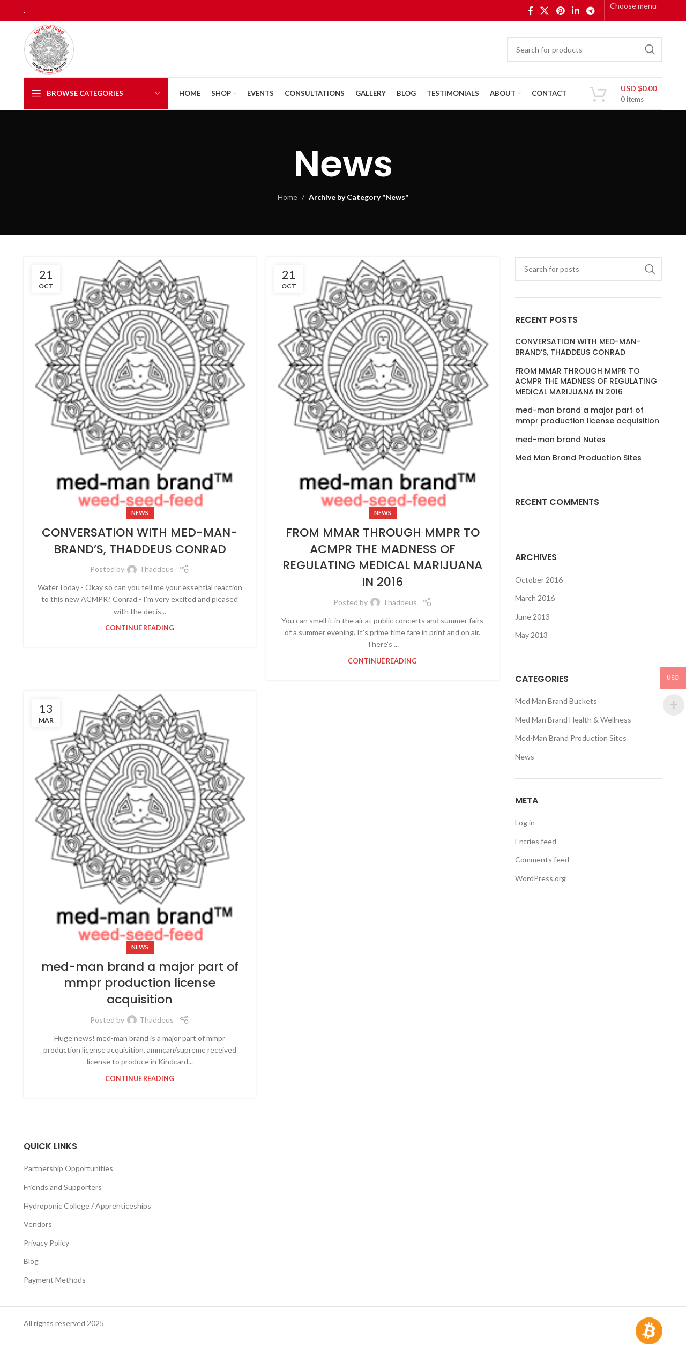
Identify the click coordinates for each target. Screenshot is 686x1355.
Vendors (38, 1224)
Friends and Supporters (63, 1187)
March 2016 (535, 597)
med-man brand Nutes (560, 440)
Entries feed (535, 841)
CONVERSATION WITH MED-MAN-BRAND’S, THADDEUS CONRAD (139, 540)
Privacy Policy (46, 1242)
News (139, 512)
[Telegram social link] (591, 11)
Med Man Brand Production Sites (578, 458)
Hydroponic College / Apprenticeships (87, 1205)
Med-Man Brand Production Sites (571, 737)
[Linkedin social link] (575, 11)
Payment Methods (55, 1279)
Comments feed (542, 859)
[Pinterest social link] (560, 11)
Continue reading (139, 628)
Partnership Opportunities (68, 1168)
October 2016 (539, 579)
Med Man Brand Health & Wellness (573, 719)
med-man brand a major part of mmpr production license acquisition (139, 983)
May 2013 (531, 634)
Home (287, 197)
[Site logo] (49, 48)
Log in (525, 822)
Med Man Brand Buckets (556, 700)
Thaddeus (156, 569)
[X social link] (545, 11)
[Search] (584, 49)
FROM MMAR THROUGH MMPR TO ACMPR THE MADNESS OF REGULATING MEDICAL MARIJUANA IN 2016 (382, 557)
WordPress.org (540, 878)
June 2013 (532, 616)
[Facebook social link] (530, 11)
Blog (31, 1260)
